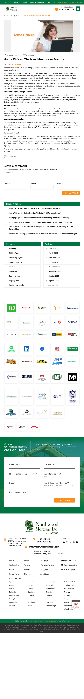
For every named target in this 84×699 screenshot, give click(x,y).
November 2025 (54, 271)
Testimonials (14, 565)
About (26, 561)
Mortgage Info (45, 570)
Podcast (12, 570)
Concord (31, 582)
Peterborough (51, 606)
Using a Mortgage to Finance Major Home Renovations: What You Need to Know (41, 222)
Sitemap (27, 574)
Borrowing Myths (16, 258)
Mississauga (50, 582)
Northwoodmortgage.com (47, 621)
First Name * (14, 465)
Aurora (11, 585)
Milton (30, 606)
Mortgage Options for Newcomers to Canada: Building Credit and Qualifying (39, 217)
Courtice (31, 585)
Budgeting (13, 271)
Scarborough (69, 585)
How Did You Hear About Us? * (56, 483)
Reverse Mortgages (68, 570)
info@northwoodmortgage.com (44, 547)
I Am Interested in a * (52, 474)
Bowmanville (14, 596)
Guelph (30, 589)
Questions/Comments (18, 492)
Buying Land (14, 281)
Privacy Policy (14, 574)
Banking (12, 248)
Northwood (16, 64)
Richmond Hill (69, 582)
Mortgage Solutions (68, 561)
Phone (23, 474)
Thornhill (67, 592)
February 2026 (54, 258)
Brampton (13, 599)
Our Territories (15, 579)
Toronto (67, 596)
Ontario (49, 592)
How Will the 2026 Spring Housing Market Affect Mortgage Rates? (35, 213)
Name (7, 184)
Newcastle (49, 585)
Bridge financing (15, 262)
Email (33, 184)
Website (60, 184)
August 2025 (53, 285)
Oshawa (49, 599)
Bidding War (14, 253)
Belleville (12, 592)
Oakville (49, 596)
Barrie (11, 589)
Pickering (49, 602)
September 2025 (54, 281)
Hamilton (31, 592)
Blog (13, 15)
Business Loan (14, 276)
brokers (12, 267)
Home (6, 15)
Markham (31, 602)
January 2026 (53, 262)
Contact (27, 570)
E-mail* (12, 483)
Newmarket (50, 589)
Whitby (67, 602)
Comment (8, 173)
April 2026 (52, 248)
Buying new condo (16, 285)
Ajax (10, 582)
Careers (27, 565)
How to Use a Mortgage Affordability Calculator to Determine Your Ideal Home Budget (43, 234)
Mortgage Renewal (47, 565)
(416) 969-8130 (44, 542)
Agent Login (44, 574)
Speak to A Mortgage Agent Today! (68, 2)
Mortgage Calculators (69, 565)
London (30, 599)
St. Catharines (69, 589)
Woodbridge (69, 606)
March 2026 (53, 253)
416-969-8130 (43, 539)
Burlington (13, 602)
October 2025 (53, 276)
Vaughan (67, 599)
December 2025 (54, 267)
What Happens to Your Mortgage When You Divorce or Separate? (34, 208)
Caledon (12, 606)
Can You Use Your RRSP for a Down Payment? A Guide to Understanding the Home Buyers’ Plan (41, 228)
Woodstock (68, 609)
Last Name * (49, 465)
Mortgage (44, 561)
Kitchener (31, 596)
